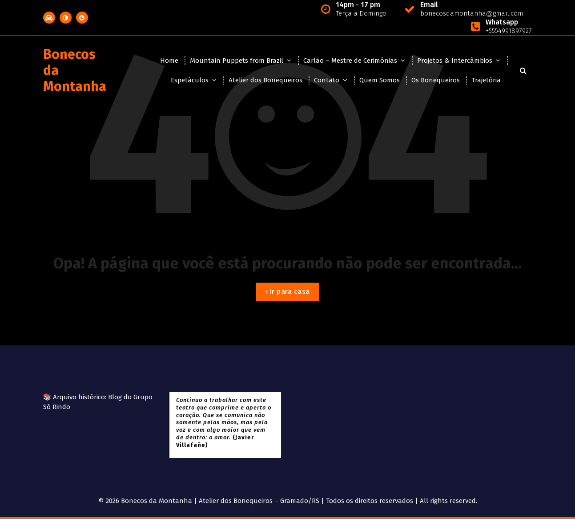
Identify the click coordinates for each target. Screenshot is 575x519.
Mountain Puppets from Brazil (236, 61)
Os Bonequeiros (435, 80)
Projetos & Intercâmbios (454, 61)
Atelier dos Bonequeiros (265, 80)
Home (169, 61)
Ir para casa (287, 292)
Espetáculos (190, 80)
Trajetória (486, 80)
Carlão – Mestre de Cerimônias (350, 61)
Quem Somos (379, 80)
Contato (326, 80)
